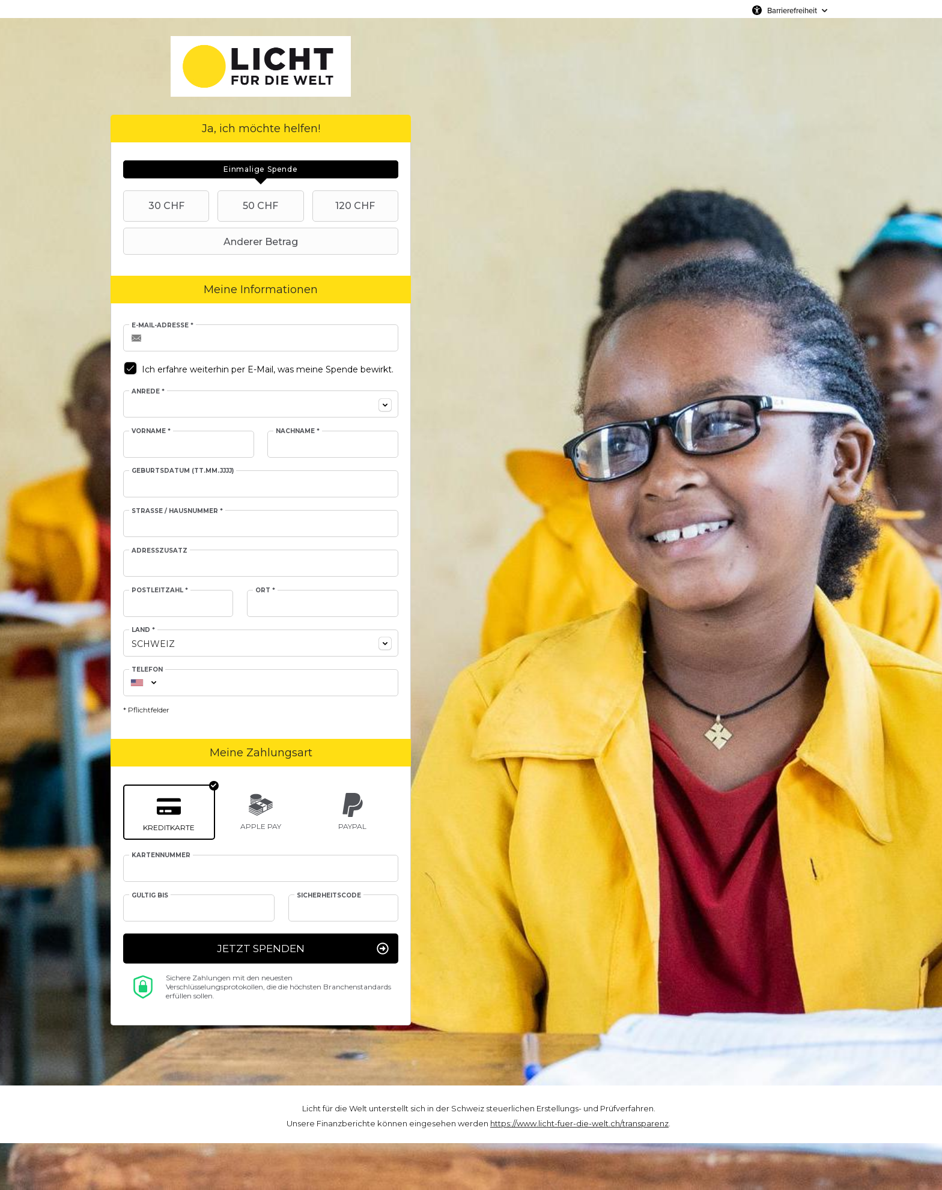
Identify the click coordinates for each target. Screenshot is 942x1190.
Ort (265, 590)
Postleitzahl (160, 590)
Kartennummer (161, 855)
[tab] (260, 169)
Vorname (151, 431)
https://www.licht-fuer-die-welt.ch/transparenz (579, 1123)
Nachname (298, 431)
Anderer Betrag (212, 241)
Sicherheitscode (329, 895)
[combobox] (260, 403)
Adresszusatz (159, 550)
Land (143, 630)
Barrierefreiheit (792, 10)
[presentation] (260, 169)
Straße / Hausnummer (177, 511)
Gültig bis (150, 895)
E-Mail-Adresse (162, 325)
